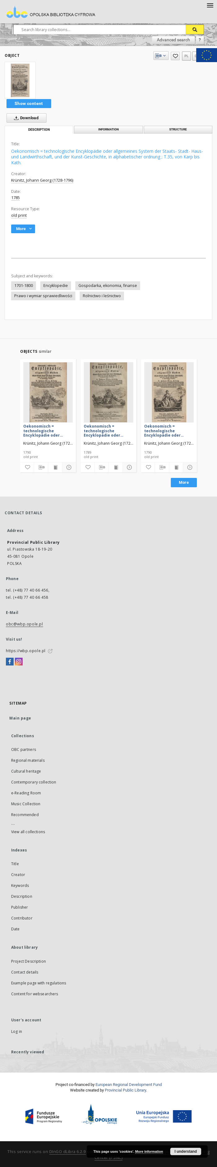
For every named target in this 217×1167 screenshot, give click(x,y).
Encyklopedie (55, 285)
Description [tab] (39, 130)
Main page (20, 718)
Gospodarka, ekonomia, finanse (107, 285)
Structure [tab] (178, 129)
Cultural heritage (26, 771)
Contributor (22, 918)
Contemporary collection (33, 782)
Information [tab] (108, 129)
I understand (186, 1151)
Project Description (28, 961)
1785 (15, 197)
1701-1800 (23, 285)
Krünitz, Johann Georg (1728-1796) (42, 180)
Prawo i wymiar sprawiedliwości (43, 295)
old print (19, 215)
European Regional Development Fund (128, 1084)
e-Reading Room (26, 793)
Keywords (20, 885)
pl (186, 56)
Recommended (25, 814)
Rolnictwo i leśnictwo (102, 295)
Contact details (24, 972)
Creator (18, 874)
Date (15, 929)
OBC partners (23, 749)
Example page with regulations (38, 983)
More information (149, 1151)
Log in (16, 1031)
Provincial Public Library (125, 1090)
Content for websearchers (34, 994)
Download (24, 118)
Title (15, 863)
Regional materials (28, 760)
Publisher (19, 907)
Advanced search (173, 39)
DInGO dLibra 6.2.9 (67, 1151)
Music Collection (25, 803)
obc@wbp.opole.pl (24, 624)
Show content (29, 103)
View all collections (28, 831)
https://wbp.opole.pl (26, 650)
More (184, 482)
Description (21, 896)
